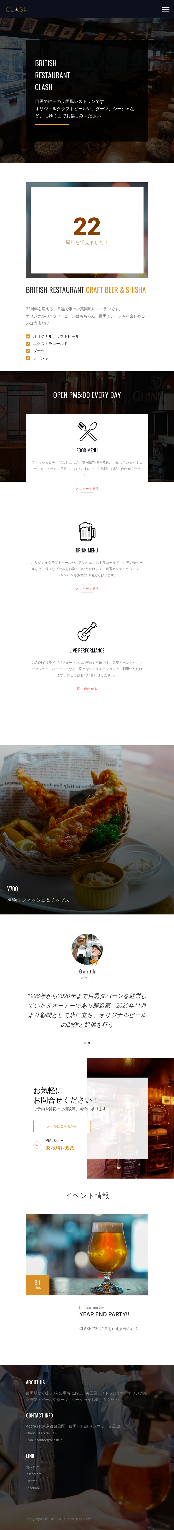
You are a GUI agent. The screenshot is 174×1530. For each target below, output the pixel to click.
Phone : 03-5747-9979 (43, 1433)
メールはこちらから (62, 1126)
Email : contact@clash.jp (44, 1440)
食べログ (32, 1467)
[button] (165, 8)
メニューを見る (87, 488)
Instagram (34, 1474)
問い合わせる (87, 688)
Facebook (33, 1488)
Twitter (31, 1481)
